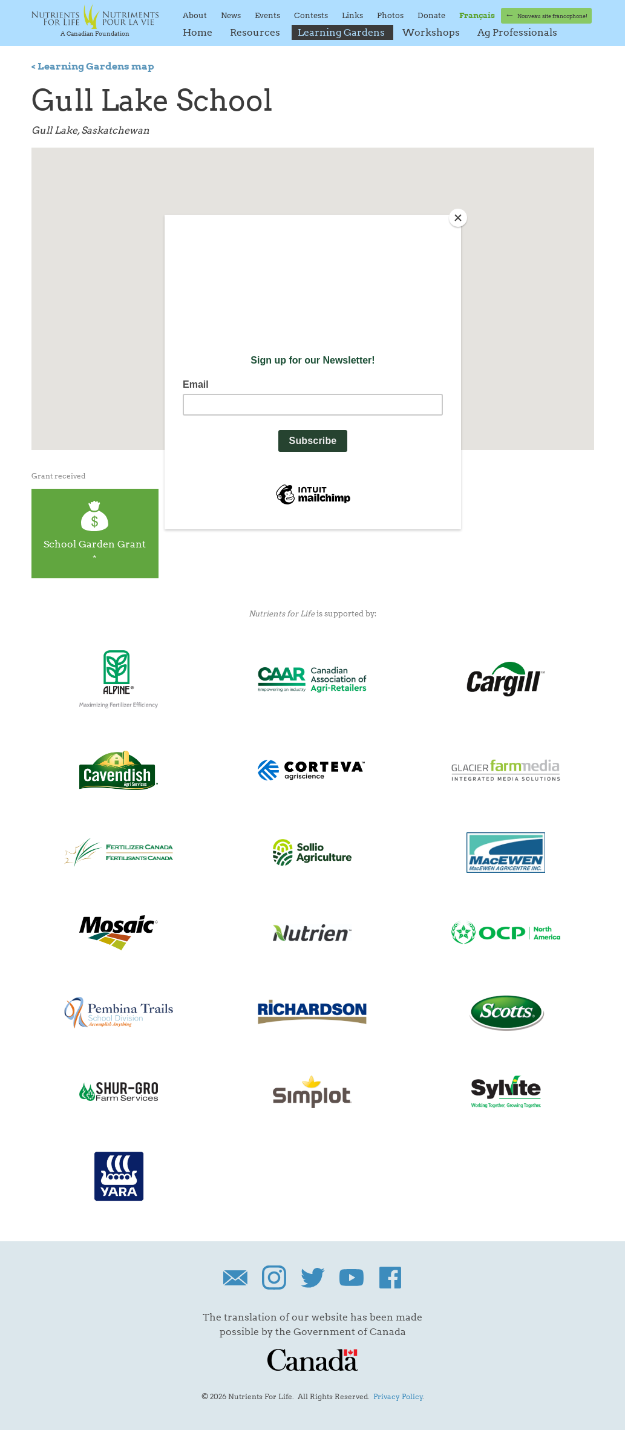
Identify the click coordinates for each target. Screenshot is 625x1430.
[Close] (458, 218)
